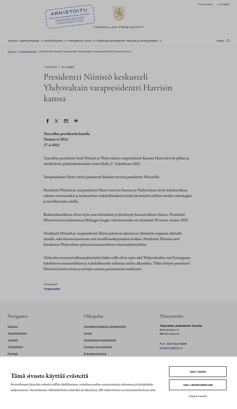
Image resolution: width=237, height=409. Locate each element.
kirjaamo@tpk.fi (171, 347)
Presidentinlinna (95, 353)
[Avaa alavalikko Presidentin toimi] (93, 40)
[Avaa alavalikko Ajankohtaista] (41, 40)
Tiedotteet (15, 346)
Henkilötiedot (53, 40)
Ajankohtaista (29, 40)
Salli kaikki (198, 371)
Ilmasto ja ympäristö (98, 346)
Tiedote (51, 67)
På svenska (205, 4)
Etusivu (13, 40)
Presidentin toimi (80, 40)
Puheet (13, 353)
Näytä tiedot (198, 396)
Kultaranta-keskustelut (100, 340)
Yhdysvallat (52, 289)
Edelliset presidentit (111, 40)
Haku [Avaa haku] (221, 40)
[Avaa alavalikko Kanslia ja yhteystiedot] (160, 40)
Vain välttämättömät (198, 385)
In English (223, 4)
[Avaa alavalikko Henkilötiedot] (65, 40)
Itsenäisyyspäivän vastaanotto (105, 326)
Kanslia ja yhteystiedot (142, 40)
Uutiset (13, 340)
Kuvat (88, 333)
